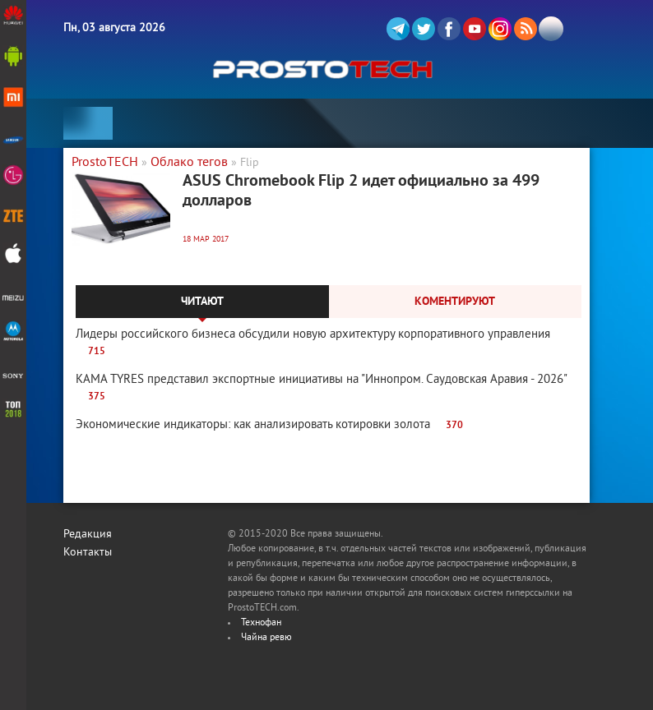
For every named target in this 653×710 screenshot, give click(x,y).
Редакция (87, 535)
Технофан (261, 623)
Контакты (87, 553)
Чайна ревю (266, 638)
